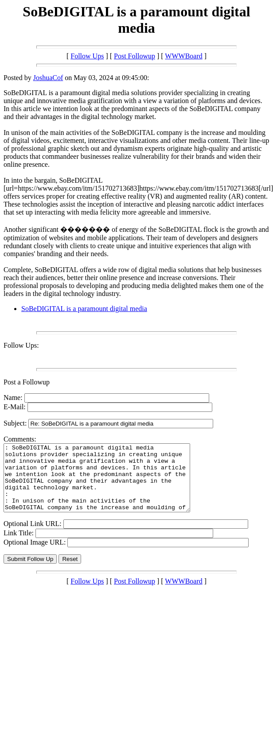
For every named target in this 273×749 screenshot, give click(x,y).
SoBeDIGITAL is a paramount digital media (84, 308)
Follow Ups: (21, 345)
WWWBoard (183, 56)
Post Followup (134, 56)
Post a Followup (27, 382)
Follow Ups (87, 56)
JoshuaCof (48, 77)
